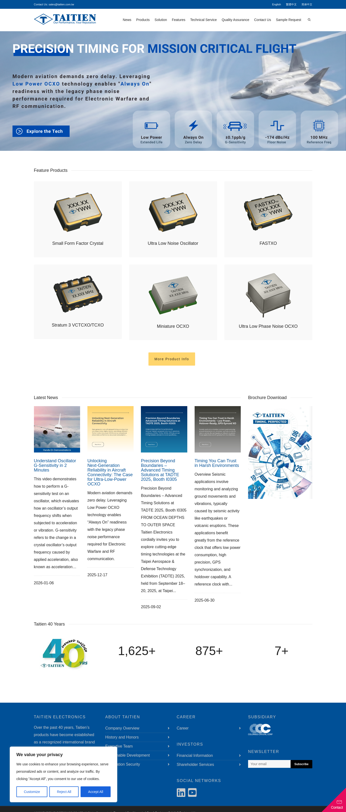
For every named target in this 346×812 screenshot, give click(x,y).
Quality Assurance (235, 20)
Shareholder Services (195, 764)
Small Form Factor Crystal (77, 243)
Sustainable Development (127, 755)
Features (178, 20)
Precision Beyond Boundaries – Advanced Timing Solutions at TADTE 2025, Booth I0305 (160, 470)
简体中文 (307, 4)
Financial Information (195, 755)
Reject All (64, 792)
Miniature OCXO (173, 326)
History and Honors (122, 737)
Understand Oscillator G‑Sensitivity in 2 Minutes (55, 465)
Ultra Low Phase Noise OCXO (268, 326)
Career (183, 728)
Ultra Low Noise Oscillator (173, 243)
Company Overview (122, 728)
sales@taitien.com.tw (61, 4)
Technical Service (203, 20)
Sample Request (288, 20)
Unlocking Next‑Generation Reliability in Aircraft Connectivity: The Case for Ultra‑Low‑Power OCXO (110, 472)
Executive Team (119, 746)
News (127, 20)
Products (143, 20)
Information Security (122, 764)
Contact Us (262, 20)
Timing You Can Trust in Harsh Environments (217, 463)
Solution (161, 20)
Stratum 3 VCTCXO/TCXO (78, 325)
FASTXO (268, 243)
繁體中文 (291, 4)
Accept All (95, 792)
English (276, 4)
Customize (32, 792)
